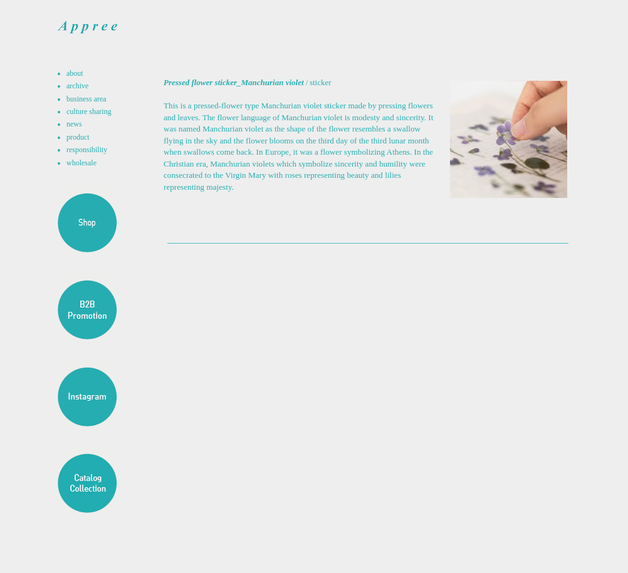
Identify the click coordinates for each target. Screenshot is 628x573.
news (74, 124)
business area (86, 99)
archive (77, 85)
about (74, 73)
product (78, 137)
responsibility (86, 149)
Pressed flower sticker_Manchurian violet (234, 82)
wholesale (81, 162)
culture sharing (89, 111)
